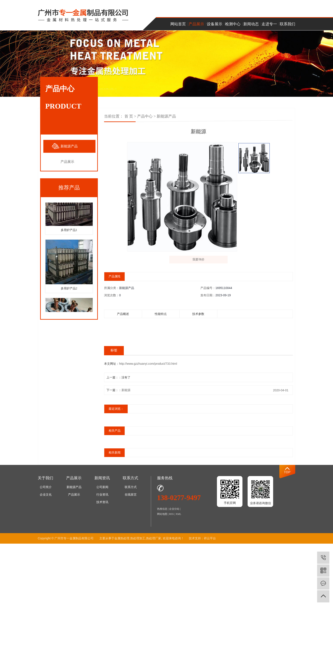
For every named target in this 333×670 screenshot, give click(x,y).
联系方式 (131, 489)
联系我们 (287, 24)
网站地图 (162, 515)
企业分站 (174, 510)
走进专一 (269, 24)
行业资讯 (102, 496)
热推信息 (162, 510)
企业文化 (46, 496)
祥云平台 (210, 540)
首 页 (128, 116)
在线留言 (131, 496)
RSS (171, 515)
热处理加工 (137, 540)
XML (178, 515)
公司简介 (46, 489)
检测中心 (233, 24)
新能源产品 (69, 146)
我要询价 (198, 260)
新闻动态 (251, 24)
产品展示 (196, 24)
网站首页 (178, 24)
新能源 (125, 392)
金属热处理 (121, 540)
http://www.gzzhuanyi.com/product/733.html (148, 365)
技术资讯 (102, 504)
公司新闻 (102, 489)
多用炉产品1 (69, 231)
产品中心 (145, 116)
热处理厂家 (153, 540)
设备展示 (214, 24)
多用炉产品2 (69, 289)
